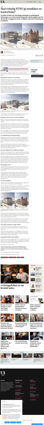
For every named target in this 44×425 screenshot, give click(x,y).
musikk (22, 257)
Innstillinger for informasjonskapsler (37, 424)
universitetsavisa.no (18, 389)
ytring (18, 257)
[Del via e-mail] (40, 55)
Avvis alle (18, 422)
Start (28, 1)
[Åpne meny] (42, 1)
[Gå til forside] (2, 2)
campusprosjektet (4, 257)
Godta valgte (13, 422)
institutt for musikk (12, 257)
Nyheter (31, 1)
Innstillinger (7, 422)
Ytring (35, 1)
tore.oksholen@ (18, 387)
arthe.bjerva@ (33, 389)
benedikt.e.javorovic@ (19, 395)
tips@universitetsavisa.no (37, 76)
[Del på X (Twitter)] (38, 55)
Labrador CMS (29, 420)
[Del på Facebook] (36, 55)
